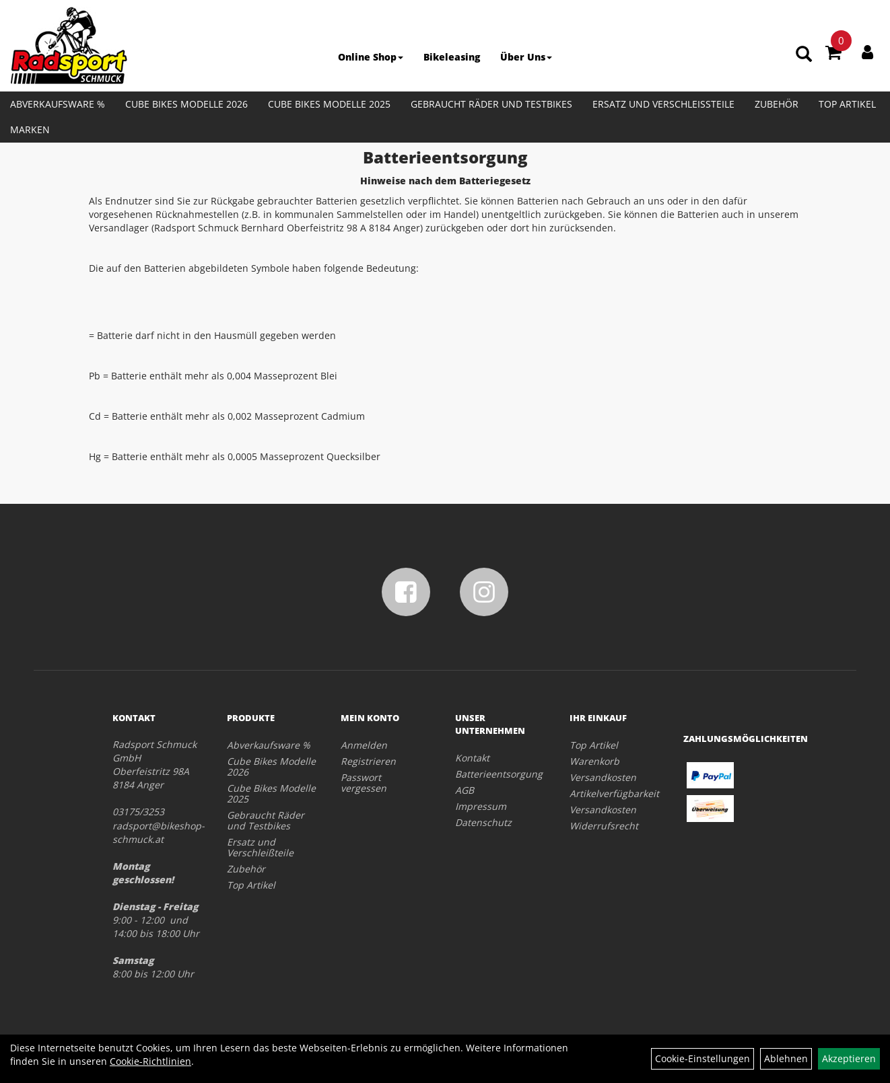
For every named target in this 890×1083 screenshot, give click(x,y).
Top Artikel (847, 104)
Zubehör (776, 104)
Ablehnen (786, 1058)
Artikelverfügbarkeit (612, 793)
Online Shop (370, 56)
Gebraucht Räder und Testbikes (491, 104)
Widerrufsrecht (604, 825)
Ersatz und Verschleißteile (663, 104)
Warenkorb (594, 761)
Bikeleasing (451, 56)
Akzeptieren (849, 1058)
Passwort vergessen (363, 782)
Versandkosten (603, 777)
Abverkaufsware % (57, 104)
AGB (464, 790)
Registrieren (368, 761)
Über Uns (526, 56)
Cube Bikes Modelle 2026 (186, 104)
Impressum (480, 806)
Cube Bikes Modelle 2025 (329, 104)
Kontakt (472, 757)
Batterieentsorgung (497, 774)
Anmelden (364, 745)
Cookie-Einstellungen (702, 1058)
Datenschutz (483, 822)
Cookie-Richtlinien (150, 1061)
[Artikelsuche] (804, 55)
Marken (30, 129)
